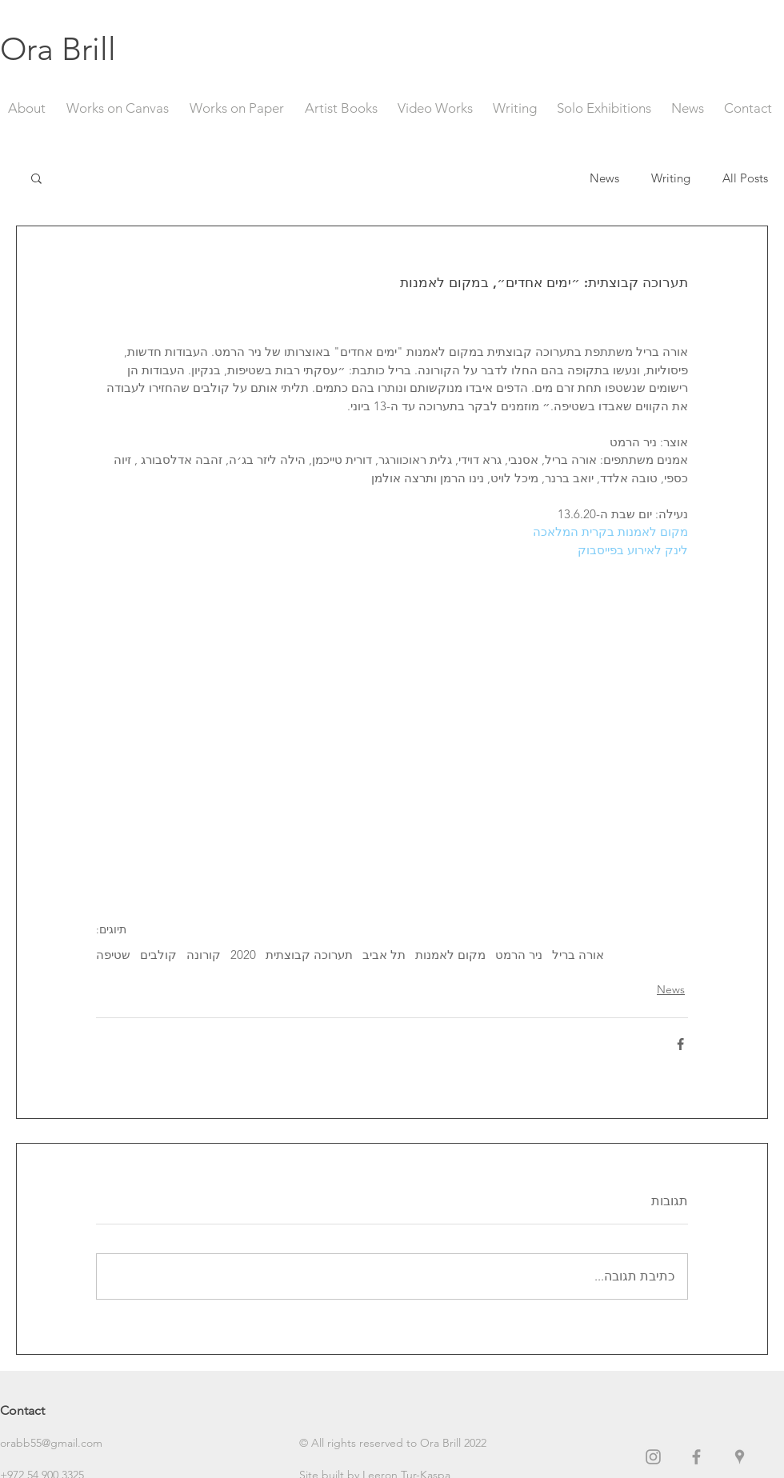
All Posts (745, 178)
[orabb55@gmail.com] (57, 1444)
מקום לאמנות (450, 955)
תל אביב (384, 955)
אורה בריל (578, 955)
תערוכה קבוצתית (309, 955)
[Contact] (57, 1412)
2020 (243, 955)
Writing (670, 178)
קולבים (158, 955)
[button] (36, 177)
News (604, 178)
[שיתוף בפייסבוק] (680, 1044)
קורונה (203, 955)
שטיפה (113, 955)
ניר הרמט (518, 955)
